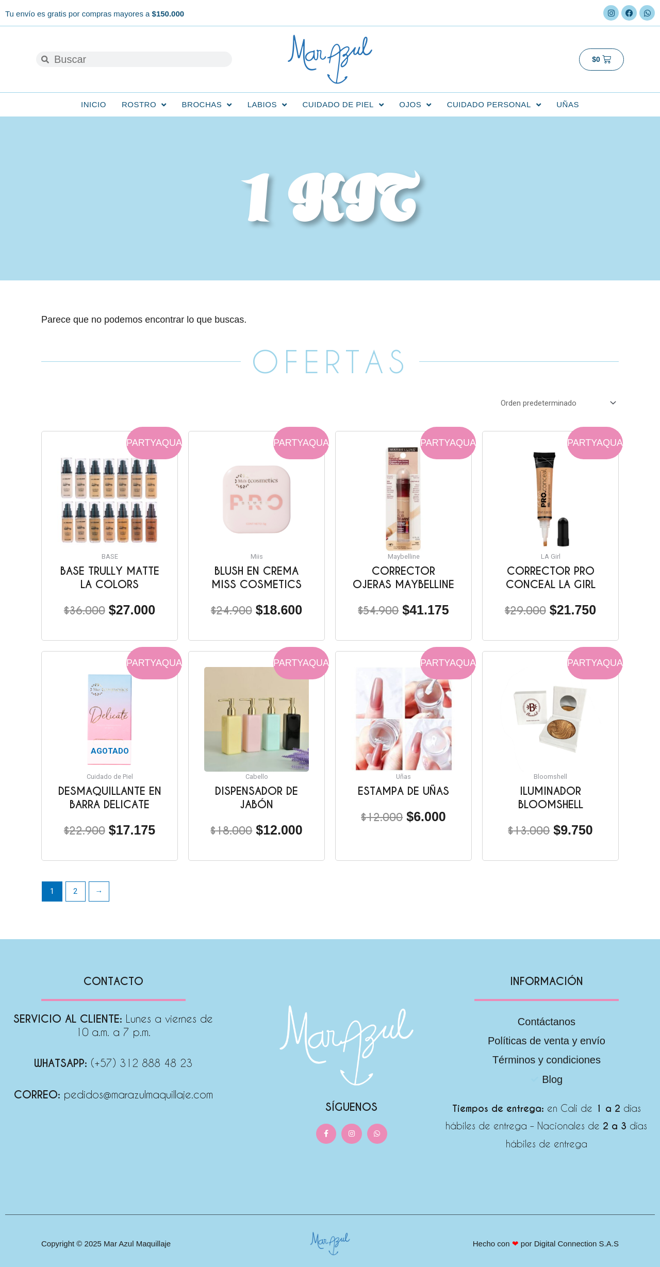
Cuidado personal (494, 105)
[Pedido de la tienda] (556, 402)
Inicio (93, 104)
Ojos (415, 105)
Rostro (144, 105)
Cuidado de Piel (343, 105)
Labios (267, 105)
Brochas (207, 105)
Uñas (567, 104)
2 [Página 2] (75, 891)
